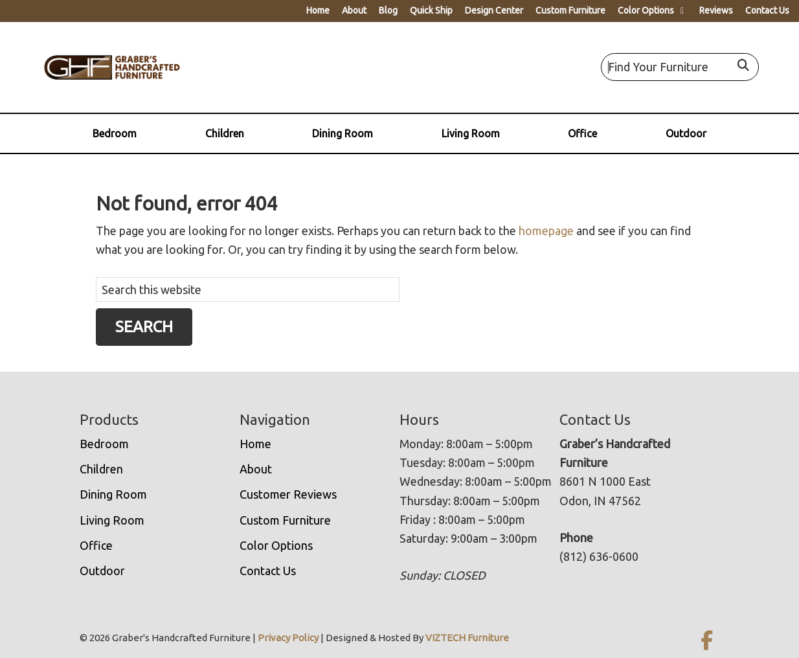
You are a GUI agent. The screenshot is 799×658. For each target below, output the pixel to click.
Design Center (494, 10)
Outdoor (686, 133)
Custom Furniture (570, 10)
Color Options (646, 10)
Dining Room (342, 133)
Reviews (716, 10)
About (354, 10)
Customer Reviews (288, 494)
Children (224, 133)
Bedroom (115, 133)
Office (582, 133)
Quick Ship (431, 10)
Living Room (471, 133)
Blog (388, 10)
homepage (546, 230)
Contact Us (767, 10)
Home (318, 10)
